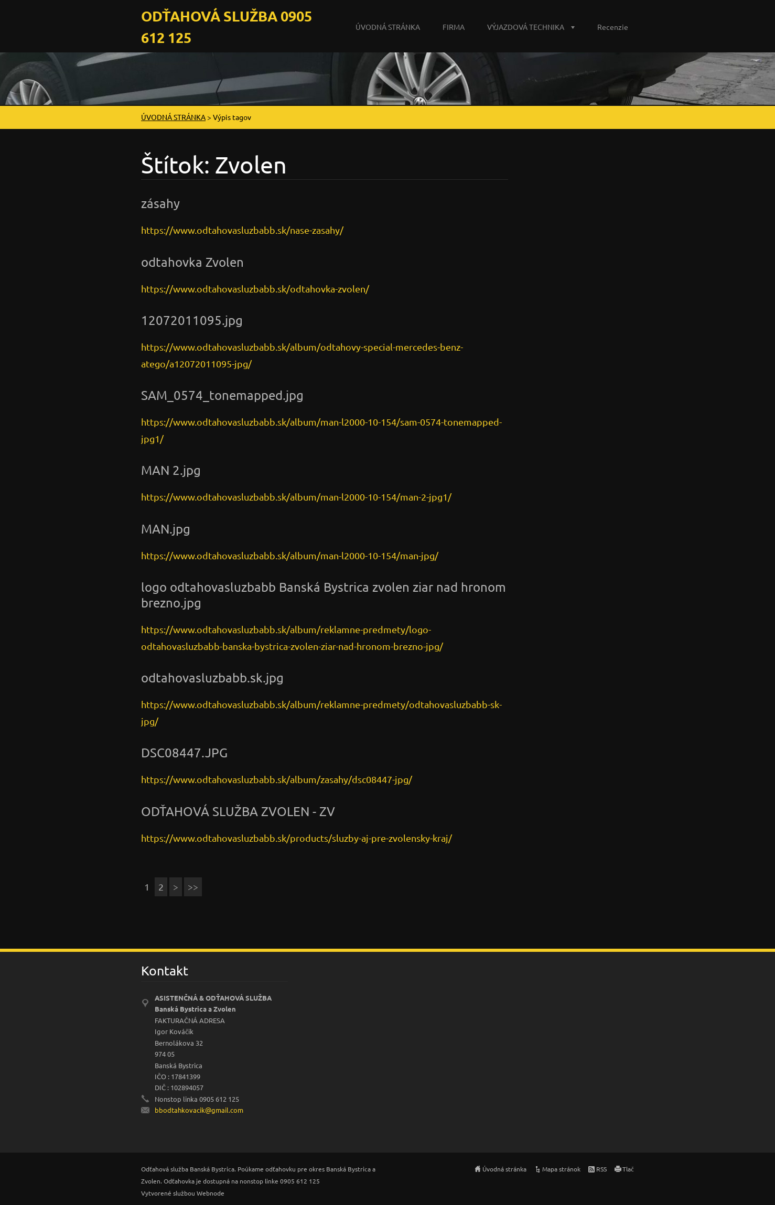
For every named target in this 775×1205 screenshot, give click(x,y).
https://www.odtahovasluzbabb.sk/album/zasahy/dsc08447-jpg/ (276, 779)
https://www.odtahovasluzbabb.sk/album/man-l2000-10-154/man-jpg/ (289, 555)
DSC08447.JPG (184, 752)
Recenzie (612, 26)
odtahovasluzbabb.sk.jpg (212, 677)
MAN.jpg (165, 528)
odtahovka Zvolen (192, 261)
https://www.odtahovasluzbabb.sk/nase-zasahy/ (242, 229)
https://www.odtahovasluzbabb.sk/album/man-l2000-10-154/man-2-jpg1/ (296, 496)
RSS (601, 1169)
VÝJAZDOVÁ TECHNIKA (525, 26)
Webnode (210, 1193)
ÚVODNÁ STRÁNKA (388, 26)
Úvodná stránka (504, 1169)
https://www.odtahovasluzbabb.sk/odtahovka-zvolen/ (255, 288)
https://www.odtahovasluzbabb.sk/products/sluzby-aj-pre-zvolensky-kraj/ (296, 837)
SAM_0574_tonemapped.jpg (222, 395)
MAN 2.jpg (171, 469)
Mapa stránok (561, 1169)
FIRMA (454, 26)
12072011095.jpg (192, 320)
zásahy (160, 203)
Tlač (628, 1169)
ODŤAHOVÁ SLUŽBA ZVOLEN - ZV (238, 811)
